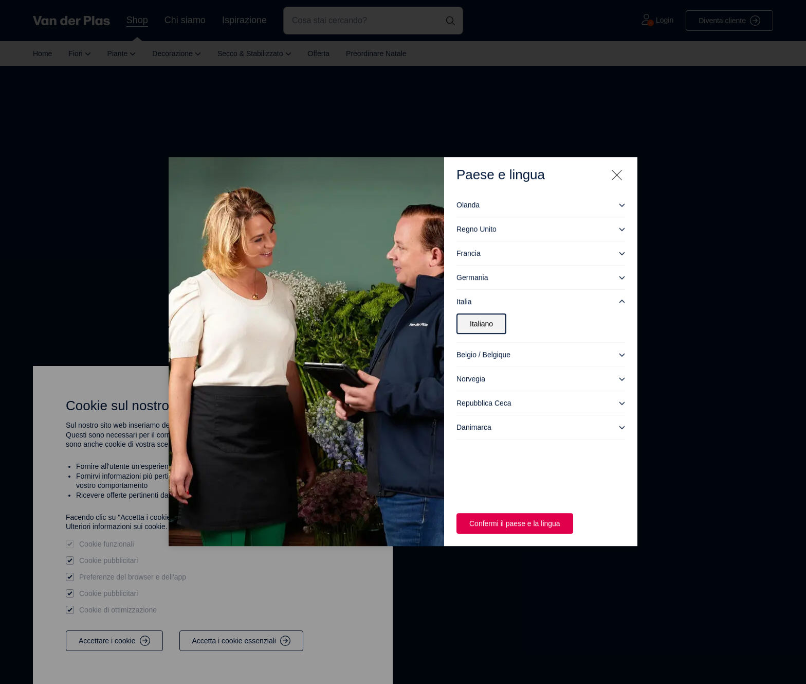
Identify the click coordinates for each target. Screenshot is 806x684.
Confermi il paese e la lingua (517, 514)
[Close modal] (617, 165)
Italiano (482, 314)
